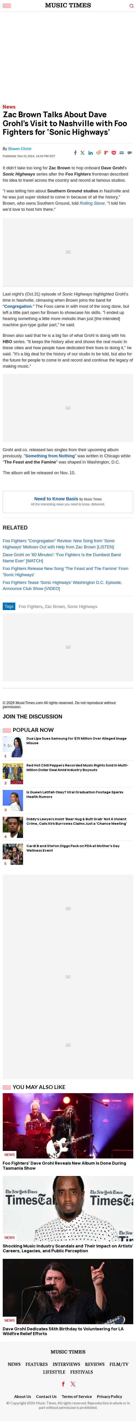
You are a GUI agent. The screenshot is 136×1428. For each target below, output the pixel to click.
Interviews (66, 1364)
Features (37, 1364)
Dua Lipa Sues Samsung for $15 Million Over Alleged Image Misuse (76, 740)
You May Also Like (39, 1087)
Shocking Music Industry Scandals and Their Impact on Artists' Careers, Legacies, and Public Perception (68, 1248)
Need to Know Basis (56, 498)
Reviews (95, 1364)
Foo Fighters (30, 606)
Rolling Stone (92, 203)
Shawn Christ (19, 149)
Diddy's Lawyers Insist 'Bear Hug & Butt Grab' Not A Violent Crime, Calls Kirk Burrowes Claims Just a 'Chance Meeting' (76, 821)
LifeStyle (54, 1372)
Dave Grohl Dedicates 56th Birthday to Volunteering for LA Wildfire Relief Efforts (63, 1331)
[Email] (121, 153)
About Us (22, 1396)
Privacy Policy (109, 1396)
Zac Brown (55, 606)
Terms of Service (77, 1396)
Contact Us (46, 1396)
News (9, 107)
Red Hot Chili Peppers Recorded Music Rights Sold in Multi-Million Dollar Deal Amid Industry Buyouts (77, 767)
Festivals (81, 1372)
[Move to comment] (129, 153)
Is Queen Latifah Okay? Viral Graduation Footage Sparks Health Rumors (74, 794)
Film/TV (119, 1364)
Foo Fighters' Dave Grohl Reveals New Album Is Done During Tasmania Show (64, 1165)
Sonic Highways (82, 606)
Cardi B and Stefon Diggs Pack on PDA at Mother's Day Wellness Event (73, 848)
